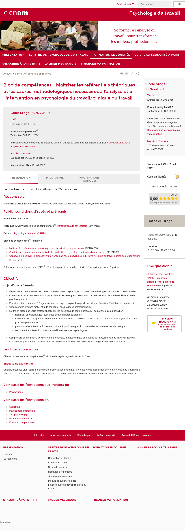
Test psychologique (19, 414)
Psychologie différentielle (22, 410)
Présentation (20, 177)
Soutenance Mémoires (60, 476)
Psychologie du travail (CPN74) (30, 233)
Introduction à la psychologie (72, 226)
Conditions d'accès (58, 462)
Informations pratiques (89, 179)
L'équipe (8, 454)
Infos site (39, 435)
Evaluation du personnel (22, 422)
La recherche (10, 458)
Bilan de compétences (21, 418)
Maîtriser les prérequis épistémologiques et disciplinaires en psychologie (47, 248)
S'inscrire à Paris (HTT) (20, 500)
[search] (154, 4)
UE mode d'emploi (57, 467)
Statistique (14, 406)
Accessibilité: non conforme (136, 435)
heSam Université (106, 435)
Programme (55, 177)
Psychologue (16, 392)
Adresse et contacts (60, 435)
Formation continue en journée (33, 73)
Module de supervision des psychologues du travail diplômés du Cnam (67, 484)
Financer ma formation (110, 500)
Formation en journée (109, 447)
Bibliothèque (84, 435)
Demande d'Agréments (60, 471)
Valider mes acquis (62, 500)
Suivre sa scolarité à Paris (157, 447)
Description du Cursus (59, 458)
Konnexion (5, 522)
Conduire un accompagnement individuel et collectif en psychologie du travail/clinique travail (57, 252)
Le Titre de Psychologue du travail (68, 449)
